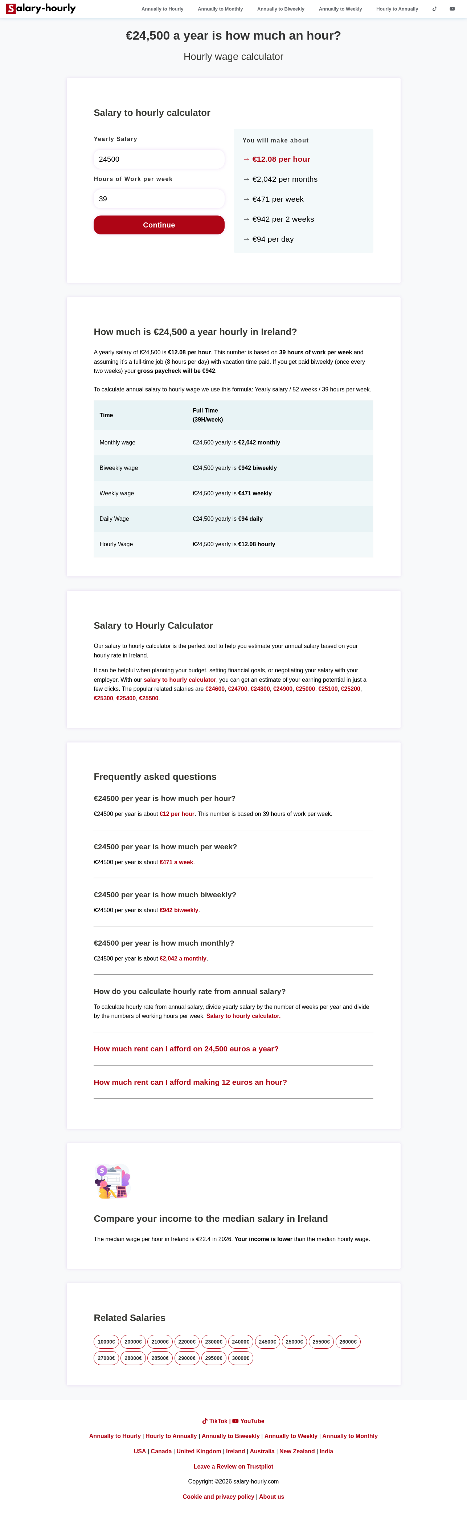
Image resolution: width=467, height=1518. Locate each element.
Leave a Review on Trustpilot (234, 1466)
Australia (262, 1451)
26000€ (348, 1342)
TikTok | (217, 1421)
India (326, 1451)
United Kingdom (198, 1451)
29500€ (214, 1358)
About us (271, 1497)
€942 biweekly (179, 910)
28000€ (133, 1358)
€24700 (237, 689)
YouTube (248, 1421)
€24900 (282, 689)
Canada (161, 1451)
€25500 (148, 698)
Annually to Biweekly (280, 9)
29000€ (187, 1358)
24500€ (267, 1342)
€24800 (260, 689)
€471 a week (176, 862)
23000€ (214, 1342)
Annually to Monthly (220, 9)
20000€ (133, 1342)
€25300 (103, 698)
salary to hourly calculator (180, 680)
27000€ (106, 1358)
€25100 (327, 689)
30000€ (241, 1358)
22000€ (187, 1342)
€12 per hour (177, 814)
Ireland (235, 1451)
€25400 (126, 698)
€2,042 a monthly (183, 958)
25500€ (321, 1342)
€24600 (215, 689)
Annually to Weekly (340, 9)
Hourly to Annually (397, 9)
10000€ (106, 1342)
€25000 (305, 689)
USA (140, 1451)
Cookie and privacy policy (218, 1497)
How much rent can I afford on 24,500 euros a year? (186, 1048)
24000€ (241, 1342)
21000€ (160, 1342)
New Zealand (297, 1451)
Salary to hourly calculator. (243, 1016)
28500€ (160, 1358)
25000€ (294, 1342)
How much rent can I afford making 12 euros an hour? (190, 1082)
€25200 (350, 689)
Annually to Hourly (163, 9)
